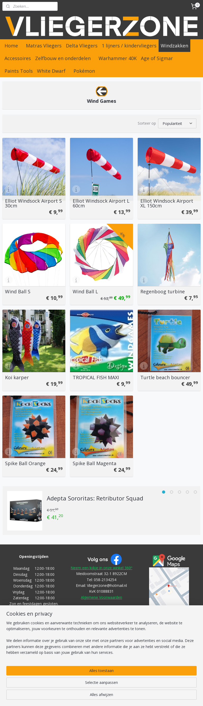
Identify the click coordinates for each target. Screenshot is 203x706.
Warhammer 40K (118, 58)
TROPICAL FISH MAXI (96, 376)
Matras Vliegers (44, 45)
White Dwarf (51, 71)
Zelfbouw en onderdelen (63, 58)
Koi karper (17, 376)
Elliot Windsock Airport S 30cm (33, 202)
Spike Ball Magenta (94, 462)
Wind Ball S (17, 290)
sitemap (80, 696)
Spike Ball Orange (25, 462)
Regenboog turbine (162, 290)
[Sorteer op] (177, 123)
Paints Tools (18, 71)
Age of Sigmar (157, 58)
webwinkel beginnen (111, 696)
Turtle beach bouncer (165, 376)
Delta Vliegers (82, 45)
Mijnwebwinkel (157, 696)
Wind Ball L (85, 290)
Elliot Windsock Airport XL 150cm (166, 202)
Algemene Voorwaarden (101, 596)
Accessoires (17, 58)
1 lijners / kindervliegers (129, 45)
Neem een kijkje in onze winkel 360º (101, 566)
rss (91, 696)
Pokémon (84, 71)
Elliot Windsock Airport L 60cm (101, 202)
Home (11, 45)
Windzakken (174, 45)
